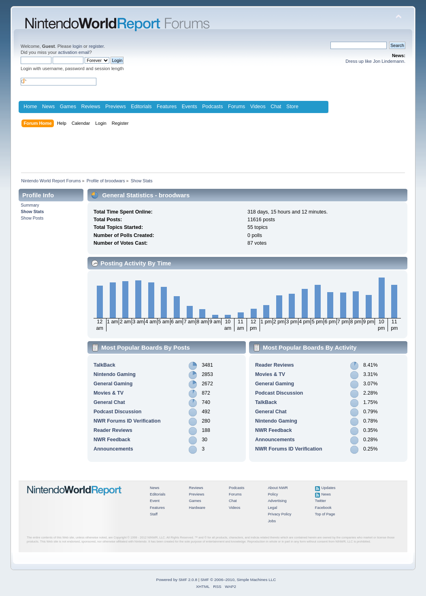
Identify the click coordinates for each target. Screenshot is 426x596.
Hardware (197, 508)
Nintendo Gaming (115, 374)
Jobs (272, 521)
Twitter (320, 501)
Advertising (277, 501)
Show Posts (32, 218)
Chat (276, 106)
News (48, 106)
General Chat (109, 402)
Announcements (113, 449)
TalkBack (104, 365)
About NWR (278, 488)
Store (292, 106)
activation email (73, 52)
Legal (272, 508)
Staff (154, 514)
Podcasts (212, 106)
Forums (236, 106)
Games (68, 106)
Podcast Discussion (118, 411)
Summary (30, 205)
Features (167, 106)
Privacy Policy (279, 514)
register (96, 46)
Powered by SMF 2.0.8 (176, 579)
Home (30, 106)
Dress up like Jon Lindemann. (375, 61)
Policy (273, 494)
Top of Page (325, 514)
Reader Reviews (113, 430)
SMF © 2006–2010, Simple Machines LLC (238, 579)
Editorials (141, 106)
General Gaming (113, 384)
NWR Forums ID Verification (127, 421)
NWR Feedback (112, 439)
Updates (329, 488)
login (77, 46)
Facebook (323, 508)
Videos (258, 106)
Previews (115, 106)
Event (155, 501)
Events (189, 106)
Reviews (90, 106)
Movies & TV (109, 393)
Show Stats (32, 211)
